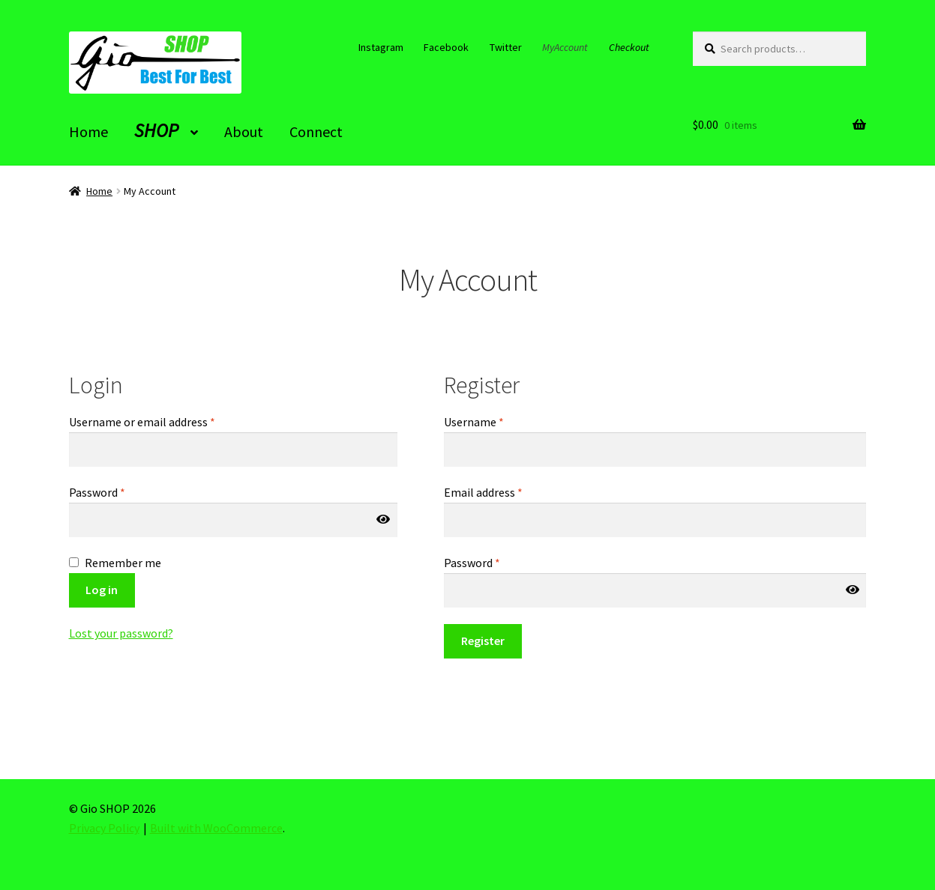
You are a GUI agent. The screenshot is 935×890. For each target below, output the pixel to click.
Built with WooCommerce (216, 827)
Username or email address (142, 421)
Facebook (446, 47)
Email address (483, 492)
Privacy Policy (104, 827)
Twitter (506, 47)
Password (97, 492)
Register (483, 640)
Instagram (380, 47)
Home (99, 191)
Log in (101, 589)
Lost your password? (121, 633)
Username (474, 421)
